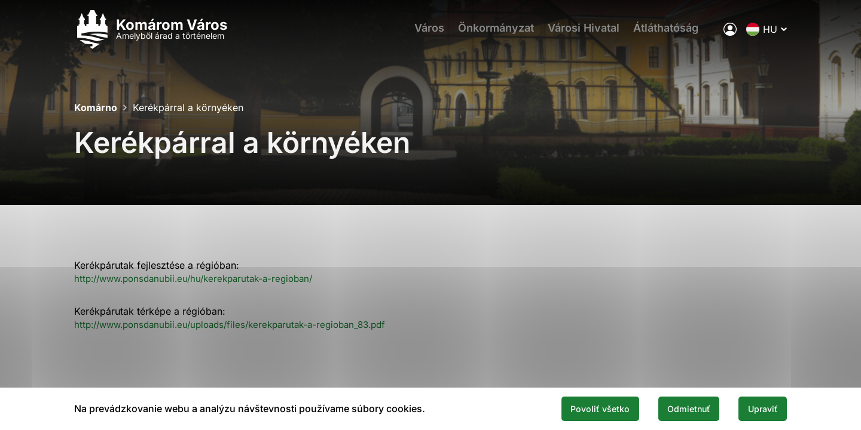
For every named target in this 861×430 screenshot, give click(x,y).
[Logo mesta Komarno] (150, 33)
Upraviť (758, 408)
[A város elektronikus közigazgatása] (730, 32)
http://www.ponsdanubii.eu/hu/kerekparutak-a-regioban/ (201, 278)
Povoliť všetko (575, 408)
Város (424, 33)
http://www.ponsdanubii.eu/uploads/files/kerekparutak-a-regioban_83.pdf (240, 324)
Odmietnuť (674, 408)
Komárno (95, 107)
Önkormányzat (495, 33)
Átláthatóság (673, 33)
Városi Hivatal (586, 33)
